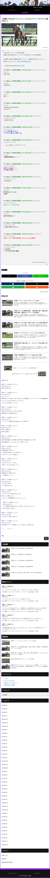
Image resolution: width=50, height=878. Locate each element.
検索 (2, 536)
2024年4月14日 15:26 (6, 481)
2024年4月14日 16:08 (6, 514)
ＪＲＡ (6, 679)
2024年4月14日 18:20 (6, 523)
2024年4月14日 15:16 (6, 409)
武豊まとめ (4, 269)
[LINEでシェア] (40, 276)
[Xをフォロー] (37, 283)
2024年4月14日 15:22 (6, 460)
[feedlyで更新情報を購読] (13, 287)
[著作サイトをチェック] (13, 283)
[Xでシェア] (9, 276)
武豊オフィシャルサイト (10, 683)
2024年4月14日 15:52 (6, 491)
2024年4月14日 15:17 (6, 419)
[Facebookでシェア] (25, 276)
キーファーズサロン (9, 681)
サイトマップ (37, 873)
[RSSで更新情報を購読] (37, 287)
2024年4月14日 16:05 (7, 504)
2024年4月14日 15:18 (6, 448)
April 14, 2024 (20, 65)
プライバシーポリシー (12, 873)
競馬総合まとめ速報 (9, 685)
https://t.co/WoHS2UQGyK (24, 61)
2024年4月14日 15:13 (6, 394)
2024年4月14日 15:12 (6, 386)
